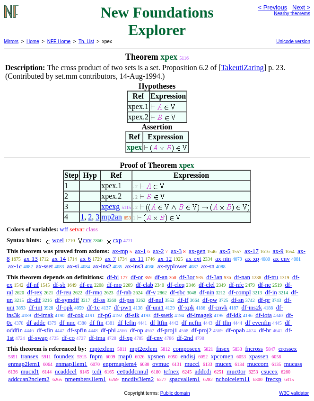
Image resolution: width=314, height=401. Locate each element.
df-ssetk (163, 315)
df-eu (85, 284)
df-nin (207, 292)
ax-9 (277, 251)
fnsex (222, 348)
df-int (35, 307)
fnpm (96, 356)
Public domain (175, 393)
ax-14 (59, 258)
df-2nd (185, 337)
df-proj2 (202, 330)
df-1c (93, 307)
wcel (58, 240)
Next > (301, 7)
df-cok (76, 315)
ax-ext (193, 258)
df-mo (114, 284)
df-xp (125, 337)
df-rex (34, 292)
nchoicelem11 (233, 379)
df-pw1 (123, 307)
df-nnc (67, 322)
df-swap (38, 337)
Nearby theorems (292, 13)
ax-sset (44, 266)
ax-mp (120, 251)
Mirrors (11, 41)
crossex (288, 348)
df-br (265, 330)
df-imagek (199, 315)
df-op (136, 330)
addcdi (203, 371)
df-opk (64, 307)
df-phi (108, 330)
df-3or (187, 277)
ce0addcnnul (132, 371)
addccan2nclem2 (28, 379)
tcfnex (171, 371)
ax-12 (165, 258)
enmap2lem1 (24, 363)
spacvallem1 (184, 379)
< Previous (272, 7)
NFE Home (58, 41)
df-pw (209, 299)
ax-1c (15, 266)
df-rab (123, 292)
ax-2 (158, 251)
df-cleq (176, 284)
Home (32, 41)
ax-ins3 (134, 266)
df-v (151, 292)
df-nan (242, 277)
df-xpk (186, 307)
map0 (125, 356)
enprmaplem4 (120, 363)
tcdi (97, 371)
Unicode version (293, 41)
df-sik (132, 315)
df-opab (235, 330)
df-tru (271, 277)
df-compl (239, 292)
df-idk (234, 315)
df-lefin (127, 322)
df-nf (32, 284)
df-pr (264, 299)
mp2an (111, 217)
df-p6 (104, 315)
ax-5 (224, 251)
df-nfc (236, 284)
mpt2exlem (143, 348)
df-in (271, 292)
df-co (68, 337)
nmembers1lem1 (85, 379)
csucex (269, 371)
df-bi (113, 277)
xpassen (258, 356)
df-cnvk (217, 307)
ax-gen (197, 251)
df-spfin (77, 330)
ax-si (73, 266)
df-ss (99, 299)
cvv (87, 240)
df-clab (144, 284)
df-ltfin (158, 322)
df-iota (263, 315)
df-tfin (223, 322)
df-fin (96, 322)
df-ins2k (252, 307)
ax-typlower (172, 266)
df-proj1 (167, 330)
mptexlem (101, 348)
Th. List (86, 41)
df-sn (237, 299)
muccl (192, 363)
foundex (64, 356)
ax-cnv (281, 258)
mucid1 (30, 371)
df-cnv (155, 337)
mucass (293, 363)
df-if (182, 299)
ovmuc (160, 363)
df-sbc (177, 292)
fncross (254, 348)
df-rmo (94, 292)
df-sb (59, 284)
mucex (223, 363)
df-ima (97, 337)
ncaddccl (66, 371)
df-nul (156, 299)
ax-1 (140, 251)
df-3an (214, 277)
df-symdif (67, 299)
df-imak (43, 315)
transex (30, 356)
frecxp (273, 379)
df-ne (264, 284)
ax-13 (31, 258)
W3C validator (294, 393)
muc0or (236, 371)
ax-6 (85, 258)
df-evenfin (257, 322)
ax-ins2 (102, 266)
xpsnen (156, 356)
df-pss (126, 299)
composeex (187, 348)
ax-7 (110, 258)
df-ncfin (191, 322)
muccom (258, 363)
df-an (161, 277)
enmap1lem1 (71, 363)
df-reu (63, 292)
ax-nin (223, 258)
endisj (188, 356)
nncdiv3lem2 (138, 379)
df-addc (35, 322)
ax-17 (251, 251)
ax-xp (252, 258)
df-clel (207, 284)
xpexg (110, 206)
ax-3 (176, 251)
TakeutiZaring (242, 68)
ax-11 (137, 258)
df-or (137, 277)
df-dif (34, 299)
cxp (117, 240)
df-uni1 (155, 307)
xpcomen (222, 356)
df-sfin (45, 330)
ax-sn (207, 266)
